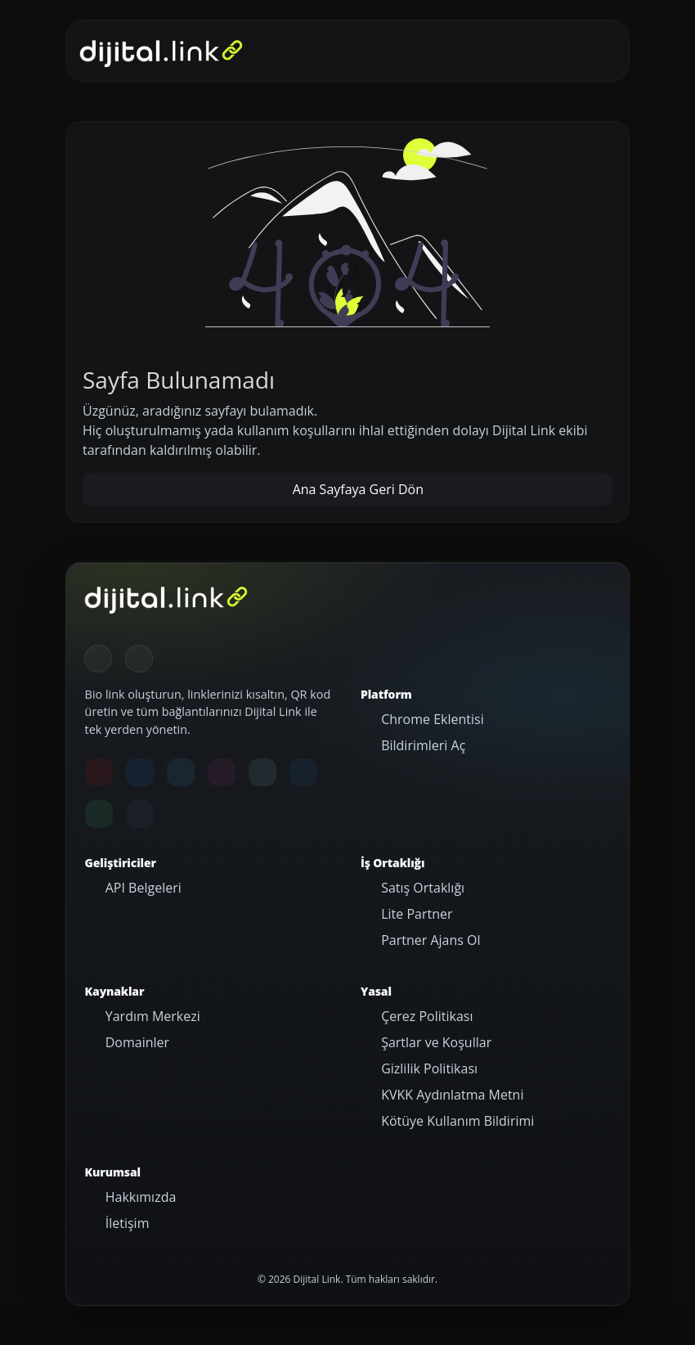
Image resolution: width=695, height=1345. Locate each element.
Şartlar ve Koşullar (434, 1042)
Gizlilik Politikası (428, 1068)
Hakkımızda (139, 1197)
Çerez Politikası (425, 1016)
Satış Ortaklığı (421, 888)
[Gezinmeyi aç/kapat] (591, 50)
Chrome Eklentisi (431, 719)
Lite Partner (415, 914)
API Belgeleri (142, 888)
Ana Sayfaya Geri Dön (356, 489)
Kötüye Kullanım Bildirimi (456, 1121)
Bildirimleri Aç (421, 745)
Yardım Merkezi (151, 1016)
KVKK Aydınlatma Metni (450, 1095)
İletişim (126, 1223)
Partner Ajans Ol (429, 940)
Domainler (136, 1042)
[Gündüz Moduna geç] (139, 658)
